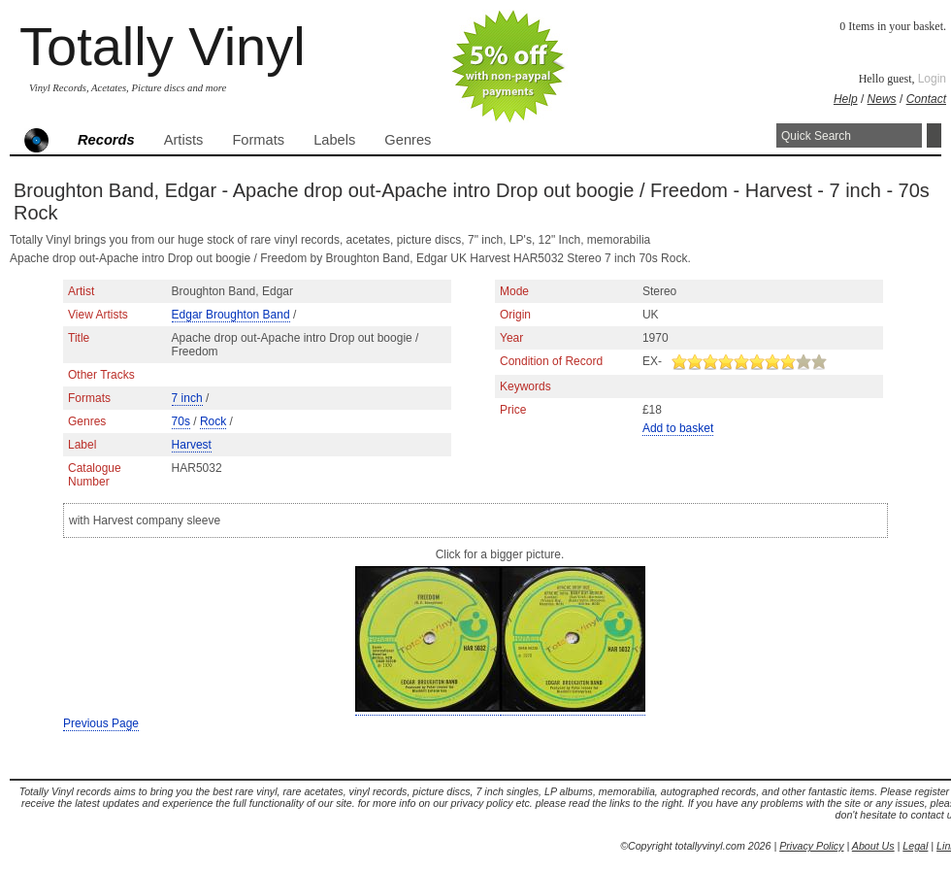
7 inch (187, 398)
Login (932, 78)
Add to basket (677, 428)
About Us (873, 846)
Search (934, 135)
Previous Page (101, 723)
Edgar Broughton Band (231, 314)
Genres (407, 140)
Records (106, 140)
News (882, 99)
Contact (926, 99)
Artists (184, 140)
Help (846, 99)
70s (181, 421)
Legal (915, 846)
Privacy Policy (811, 846)
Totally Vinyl (162, 46)
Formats (258, 140)
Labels (334, 140)
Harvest (192, 445)
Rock (213, 421)
